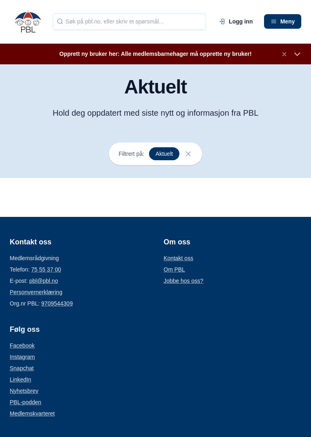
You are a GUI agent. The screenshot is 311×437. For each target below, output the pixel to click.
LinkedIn (20, 379)
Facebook (22, 345)
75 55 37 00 (46, 269)
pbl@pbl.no (43, 281)
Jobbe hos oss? (183, 281)
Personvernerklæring (36, 292)
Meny (283, 21)
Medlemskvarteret (32, 413)
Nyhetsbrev (24, 391)
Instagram (22, 357)
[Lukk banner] (284, 54)
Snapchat (22, 368)
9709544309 (57, 303)
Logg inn (236, 21)
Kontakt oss (178, 258)
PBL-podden (25, 402)
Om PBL (174, 269)
